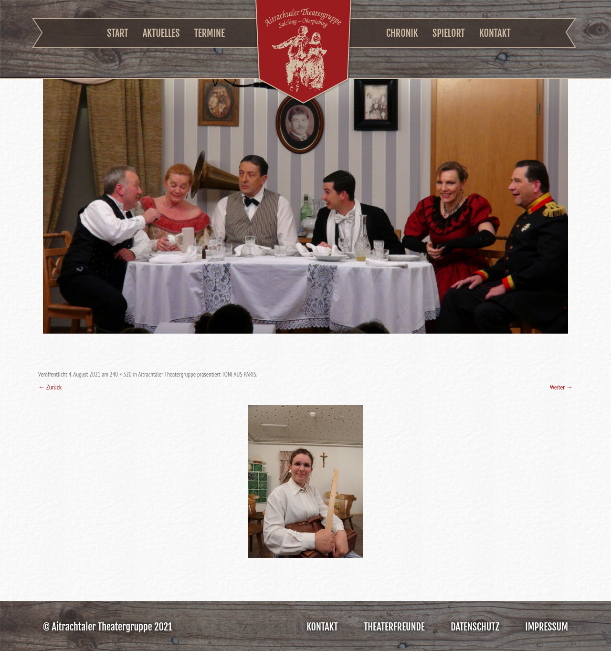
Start (117, 33)
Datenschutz (475, 627)
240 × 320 (121, 374)
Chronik (402, 33)
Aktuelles (161, 33)
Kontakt (495, 33)
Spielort (448, 33)
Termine (209, 33)
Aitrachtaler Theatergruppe (303, 53)
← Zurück (50, 387)
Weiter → (561, 387)
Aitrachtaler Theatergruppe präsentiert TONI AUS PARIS (197, 374)
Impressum (546, 627)
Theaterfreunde (394, 627)
